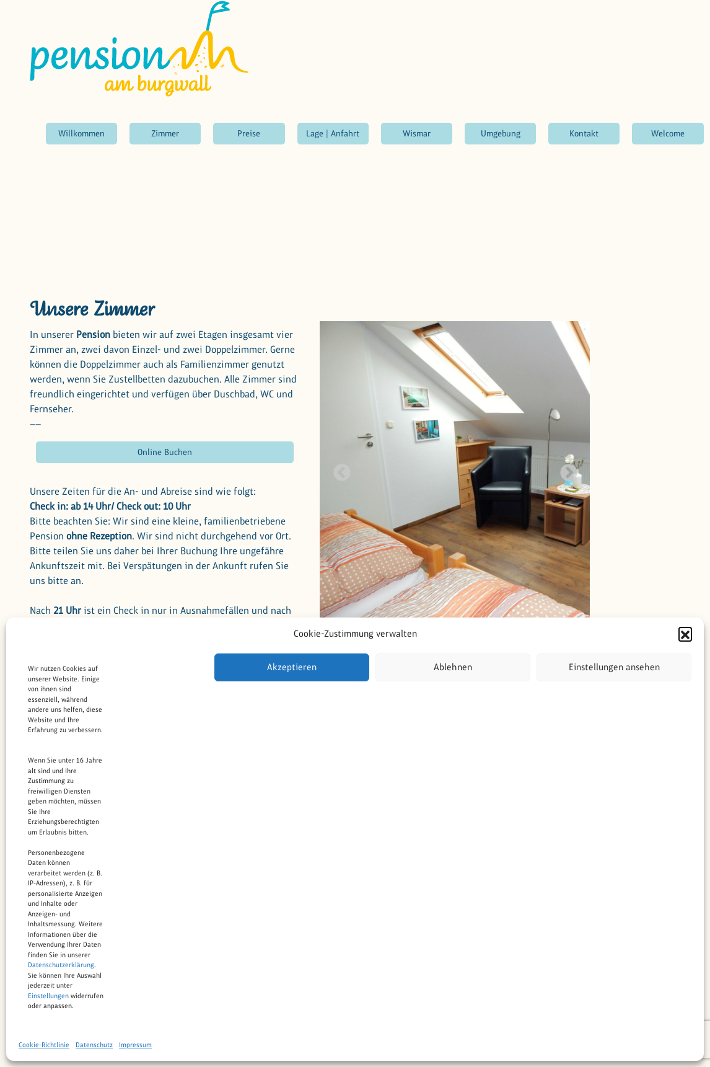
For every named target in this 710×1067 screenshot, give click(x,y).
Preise (248, 133)
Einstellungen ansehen (614, 667)
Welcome (668, 133)
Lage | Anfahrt (332, 133)
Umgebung (500, 133)
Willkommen (81, 133)
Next (565, 469)
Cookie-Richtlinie (44, 1044)
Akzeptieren (292, 667)
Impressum (135, 1044)
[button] (685, 633)
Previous (338, 469)
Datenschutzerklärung (61, 964)
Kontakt (583, 133)
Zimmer (165, 133)
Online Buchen (165, 452)
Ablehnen (453, 667)
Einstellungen (48, 995)
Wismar (417, 133)
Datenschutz (94, 1044)
